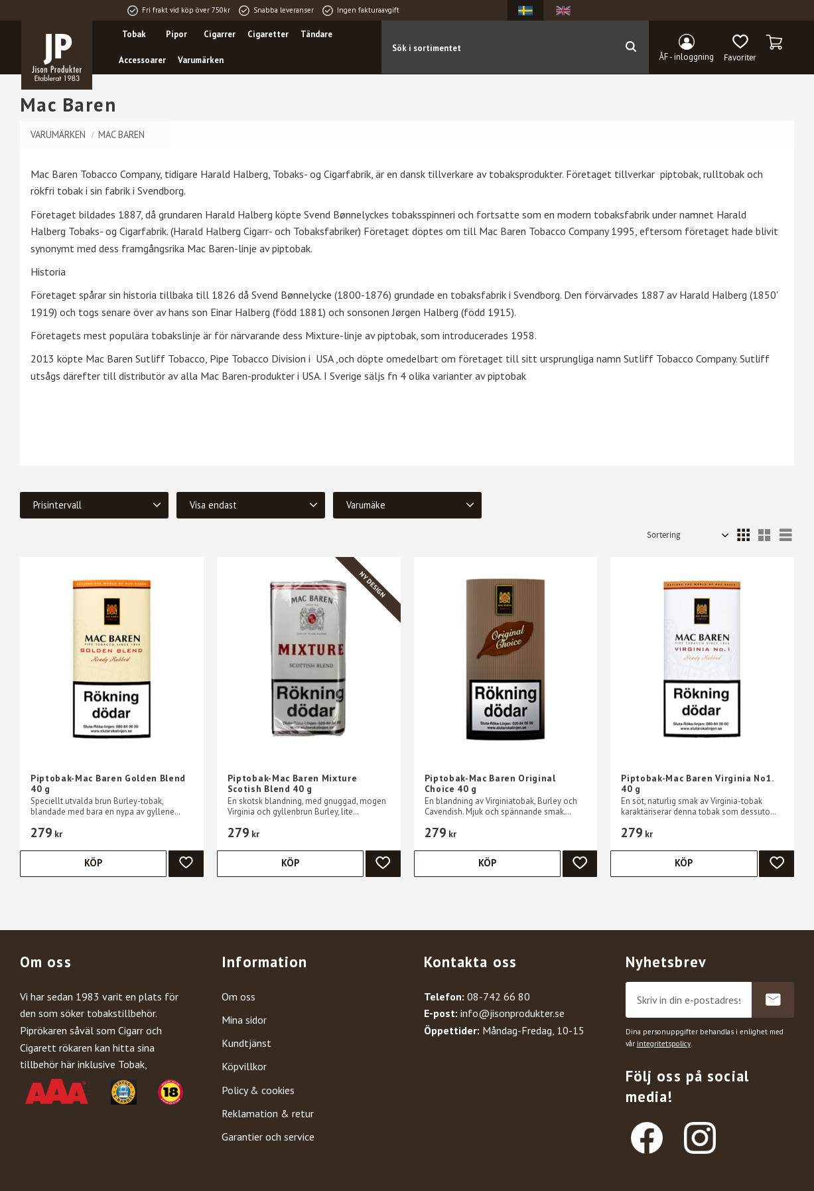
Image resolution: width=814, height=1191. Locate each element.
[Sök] (630, 47)
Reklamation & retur (268, 1113)
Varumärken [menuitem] (201, 60)
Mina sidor (244, 1019)
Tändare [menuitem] (317, 34)
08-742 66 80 (498, 996)
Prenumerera (773, 1000)
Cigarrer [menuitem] (220, 34)
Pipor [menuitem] (177, 34)
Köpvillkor (244, 1066)
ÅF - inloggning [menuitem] (686, 56)
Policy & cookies (258, 1090)
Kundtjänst (246, 1043)
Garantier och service (268, 1136)
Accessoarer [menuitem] (143, 60)
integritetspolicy (664, 1043)
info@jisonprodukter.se (512, 1013)
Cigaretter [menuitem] (268, 34)
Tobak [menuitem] (135, 34)
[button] (740, 48)
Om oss (238, 996)
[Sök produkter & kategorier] (496, 47)
